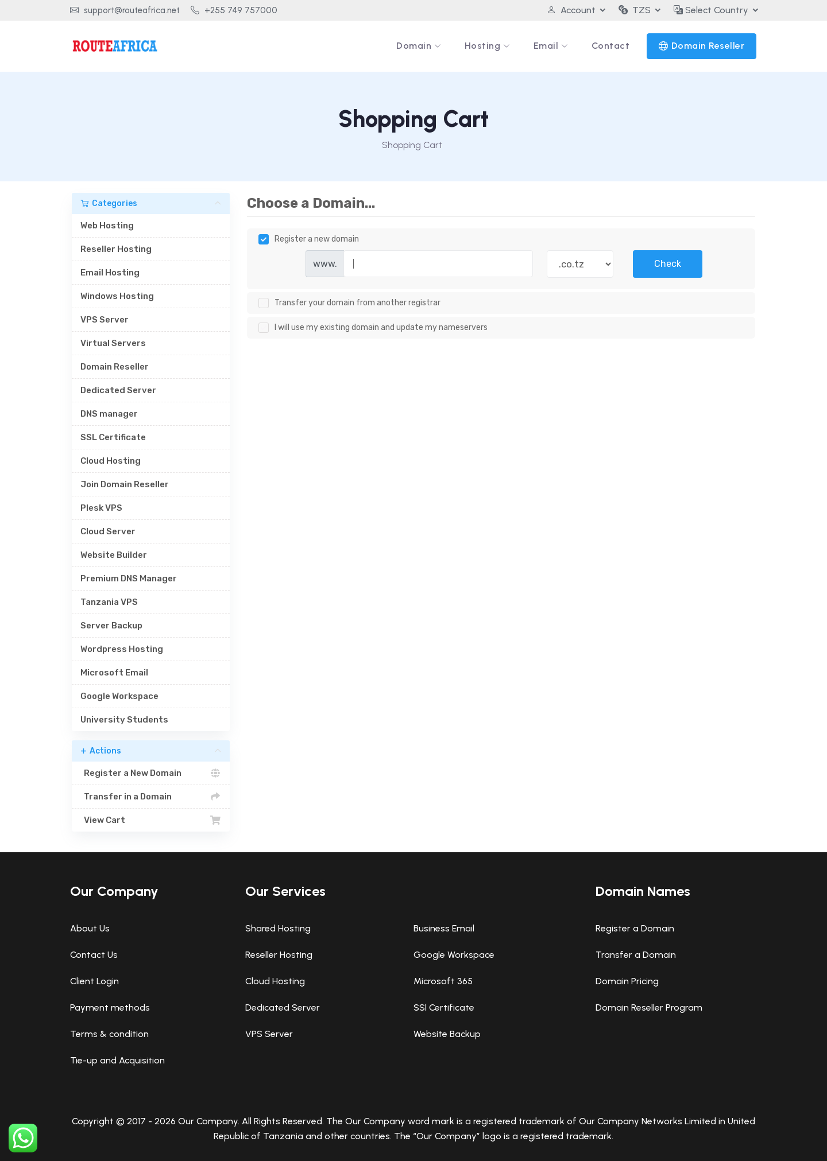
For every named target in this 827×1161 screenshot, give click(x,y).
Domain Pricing (627, 981)
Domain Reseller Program (649, 1007)
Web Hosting (107, 225)
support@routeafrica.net (125, 10)
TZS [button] (635, 10)
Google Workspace (119, 696)
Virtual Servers (113, 343)
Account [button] (571, 10)
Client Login (94, 981)
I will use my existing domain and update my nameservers (373, 328)
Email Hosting (110, 272)
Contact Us (94, 954)
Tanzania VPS (109, 602)
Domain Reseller (708, 45)
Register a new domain (308, 239)
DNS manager (109, 414)
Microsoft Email (114, 672)
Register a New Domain (150, 773)
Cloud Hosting (110, 461)
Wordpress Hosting (121, 649)
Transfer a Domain (636, 954)
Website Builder (113, 555)
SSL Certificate (113, 437)
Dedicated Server (118, 390)
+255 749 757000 (234, 10)
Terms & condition (109, 1033)
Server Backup (111, 625)
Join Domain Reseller (124, 484)
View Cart (150, 820)
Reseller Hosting (116, 249)
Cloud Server (108, 531)
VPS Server (104, 319)
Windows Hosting (117, 296)
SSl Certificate (443, 1007)
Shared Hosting (278, 928)
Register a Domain (635, 928)
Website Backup (447, 1033)
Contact (611, 45)
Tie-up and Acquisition (117, 1060)
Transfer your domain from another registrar (349, 303)
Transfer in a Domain (150, 796)
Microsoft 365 (443, 981)
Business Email (443, 928)
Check (667, 263)
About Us (90, 928)
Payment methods (110, 1007)
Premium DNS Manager (128, 578)
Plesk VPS (101, 508)
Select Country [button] (711, 10)
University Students (124, 720)
